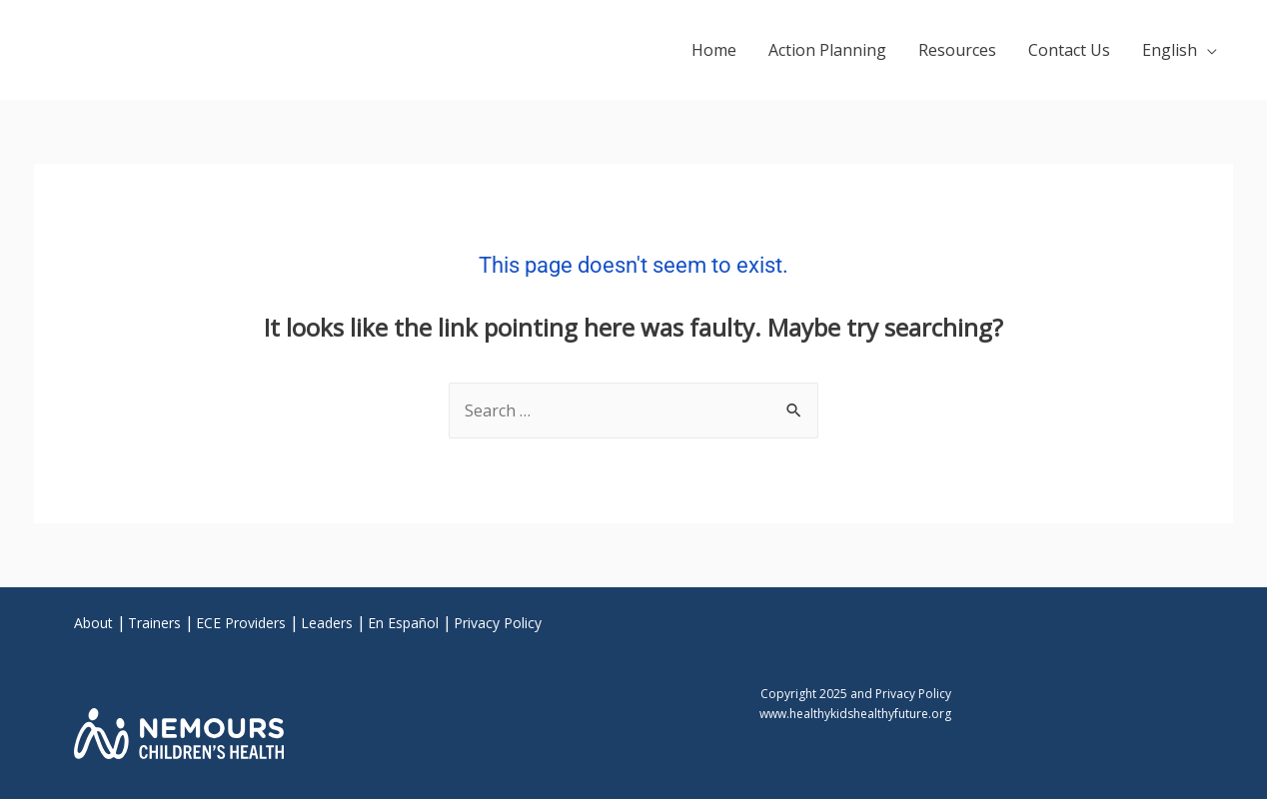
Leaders (327, 622)
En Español (403, 622)
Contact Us (1069, 50)
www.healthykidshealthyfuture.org (855, 713)
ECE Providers (241, 622)
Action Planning (827, 50)
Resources (957, 50)
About (93, 622)
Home (713, 50)
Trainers (154, 622)
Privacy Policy (498, 622)
